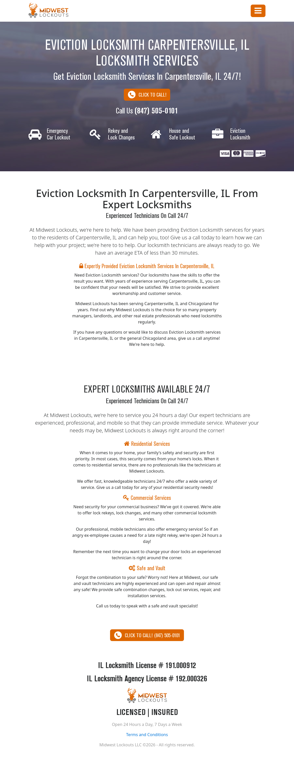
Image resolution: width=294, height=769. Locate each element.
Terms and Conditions (147, 735)
